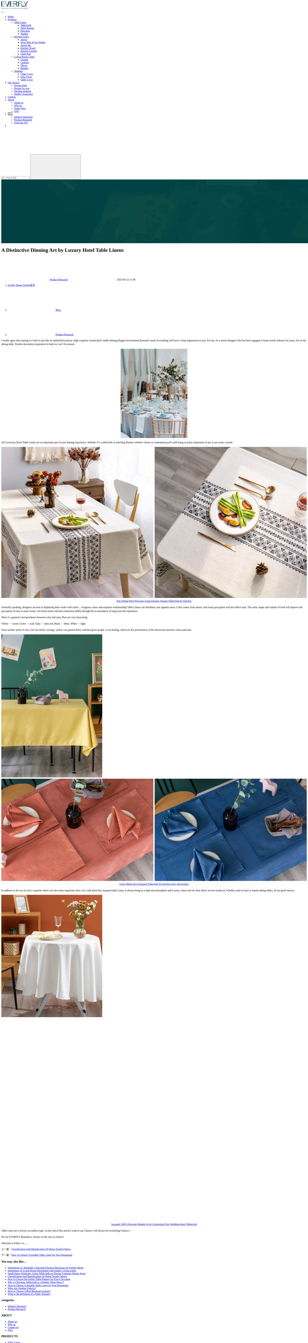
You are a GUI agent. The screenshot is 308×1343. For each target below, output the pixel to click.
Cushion (24, 62)
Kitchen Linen (21, 36)
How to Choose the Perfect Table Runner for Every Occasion (39, 1279)
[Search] (55, 167)
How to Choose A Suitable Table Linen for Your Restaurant (42, 1255)
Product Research (23, 119)
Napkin (24, 33)
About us (18, 102)
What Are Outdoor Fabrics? (22, 1288)
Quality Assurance (23, 94)
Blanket (24, 68)
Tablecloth (25, 25)
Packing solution (22, 91)
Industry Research (23, 117)
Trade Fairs (20, 108)
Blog (10, 114)
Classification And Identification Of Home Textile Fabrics (41, 1249)
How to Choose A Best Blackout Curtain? (29, 1291)
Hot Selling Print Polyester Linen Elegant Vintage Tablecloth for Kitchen (154, 601)
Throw (23, 65)
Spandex (18, 71)
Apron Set (25, 45)
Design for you (21, 88)
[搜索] (25, 152)
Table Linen (20, 22)
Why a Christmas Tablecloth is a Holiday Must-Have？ (36, 1282)
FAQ (16, 111)
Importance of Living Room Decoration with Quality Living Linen (42, 1270)
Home (11, 16)
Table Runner (27, 28)
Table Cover (26, 79)
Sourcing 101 (21, 122)
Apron (23, 39)
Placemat (25, 31)
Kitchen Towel (27, 48)
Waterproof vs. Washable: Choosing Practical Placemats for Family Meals (45, 1267)
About (11, 99)
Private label (20, 85)
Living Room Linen (24, 56)
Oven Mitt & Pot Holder (32, 42)
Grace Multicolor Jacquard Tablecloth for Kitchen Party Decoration (154, 884)
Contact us (13, 125)
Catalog (12, 97)
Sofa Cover (26, 76)
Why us (18, 105)
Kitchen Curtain (28, 51)
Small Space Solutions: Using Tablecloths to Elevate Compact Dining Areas (46, 1273)
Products (12, 19)
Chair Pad (25, 54)
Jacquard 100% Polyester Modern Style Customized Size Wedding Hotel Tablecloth (154, 1224)
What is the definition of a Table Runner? (29, 1294)
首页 (21, 285)
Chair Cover (26, 74)
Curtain (24, 59)
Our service (13, 82)
